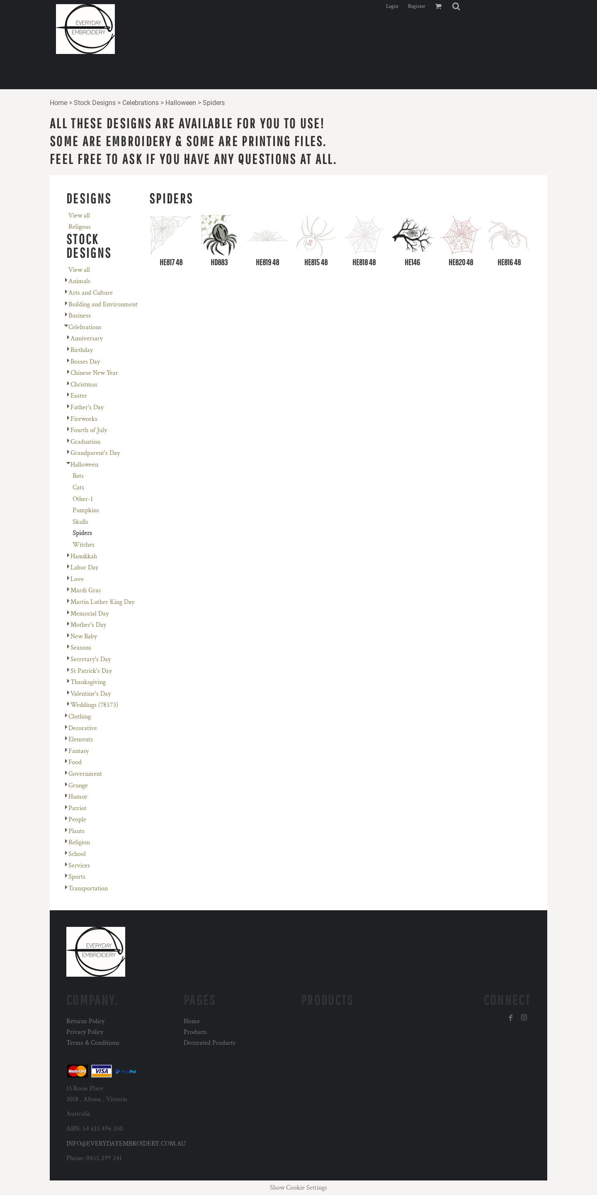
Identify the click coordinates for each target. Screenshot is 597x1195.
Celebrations (140, 103)
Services (79, 865)
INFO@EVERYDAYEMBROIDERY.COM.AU (126, 1143)
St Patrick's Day (91, 671)
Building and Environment (103, 304)
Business (79, 315)
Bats (78, 476)
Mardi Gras (85, 590)
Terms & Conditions (92, 1043)
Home (58, 103)
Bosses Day (85, 361)
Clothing (79, 716)
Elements (80, 739)
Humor (77, 796)
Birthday (81, 350)
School (77, 854)
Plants (76, 831)
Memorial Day (89, 613)
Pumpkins (86, 510)
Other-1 (83, 499)
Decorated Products (209, 1043)
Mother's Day (88, 625)
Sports (76, 876)
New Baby (83, 636)
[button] (456, 6)
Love (77, 579)
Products (195, 1032)
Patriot (77, 808)
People (77, 819)
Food (75, 762)
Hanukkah (83, 556)
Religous (79, 226)
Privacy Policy (84, 1032)
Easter (78, 395)
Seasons (80, 647)
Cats (78, 487)
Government (85, 774)
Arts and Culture (90, 292)
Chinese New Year (94, 373)
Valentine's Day (90, 693)
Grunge (78, 785)
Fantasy (78, 751)
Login (392, 6)
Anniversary (86, 338)
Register (416, 6)
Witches (84, 544)
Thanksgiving (88, 682)
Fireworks (83, 419)
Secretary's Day (90, 659)
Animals (79, 281)
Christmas (83, 384)
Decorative (82, 728)
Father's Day (87, 407)
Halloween (180, 103)
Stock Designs (95, 103)
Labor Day (84, 567)
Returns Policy (85, 1021)
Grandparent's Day (95, 453)
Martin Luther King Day (102, 602)
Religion (79, 842)
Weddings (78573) (94, 705)
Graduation (85, 441)
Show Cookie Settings (298, 1187)
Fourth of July (88, 430)
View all (79, 215)
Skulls (80, 522)
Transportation (88, 888)
